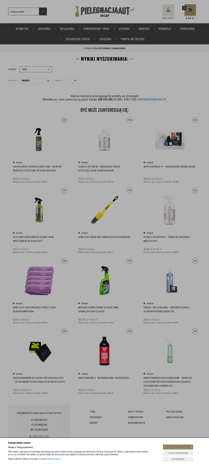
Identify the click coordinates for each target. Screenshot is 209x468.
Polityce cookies (53, 458)
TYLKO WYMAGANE (178, 453)
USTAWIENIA (177, 459)
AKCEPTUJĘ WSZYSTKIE (178, 447)
